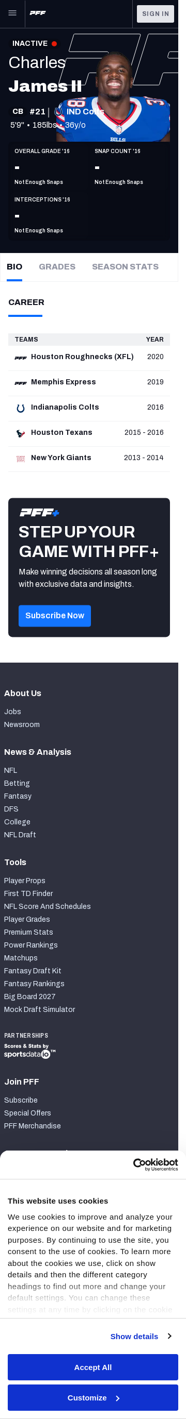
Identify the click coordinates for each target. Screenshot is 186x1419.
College (17, 822)
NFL (10, 770)
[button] (54, 630)
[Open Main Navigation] (12, 14)
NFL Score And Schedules (47, 906)
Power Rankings (31, 945)
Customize (93, 1397)
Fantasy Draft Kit (32, 971)
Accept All (93, 1367)
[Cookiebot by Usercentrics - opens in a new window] (134, 1165)
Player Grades (27, 919)
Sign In (155, 14)
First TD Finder (28, 894)
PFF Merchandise (32, 1126)
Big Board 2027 (30, 997)
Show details (135, 1336)
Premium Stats (28, 932)
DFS (11, 809)
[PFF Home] (37, 14)
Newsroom (22, 725)
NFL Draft (20, 835)
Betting (17, 783)
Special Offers (27, 1113)
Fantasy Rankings (34, 984)
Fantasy (18, 796)
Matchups (21, 958)
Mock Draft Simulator (39, 1009)
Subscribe (21, 1100)
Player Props (24, 881)
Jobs (12, 712)
